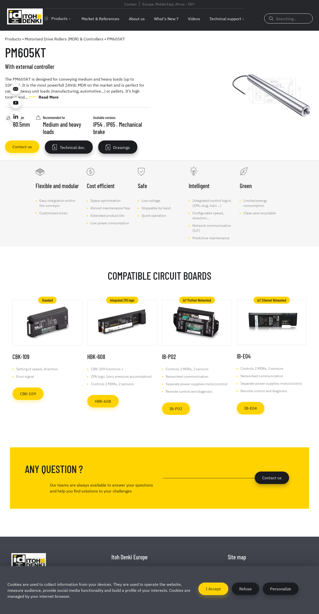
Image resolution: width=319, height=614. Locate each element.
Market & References (100, 18)
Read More (49, 97)
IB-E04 (250, 408)
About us (137, 18)
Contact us (22, 146)
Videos (194, 18)
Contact (130, 4)
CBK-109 (28, 393)
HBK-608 (103, 401)
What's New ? (166, 18)
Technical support (225, 18)
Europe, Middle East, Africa (163, 4)
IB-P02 (175, 408)
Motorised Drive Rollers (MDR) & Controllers (64, 38)
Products (58, 18)
